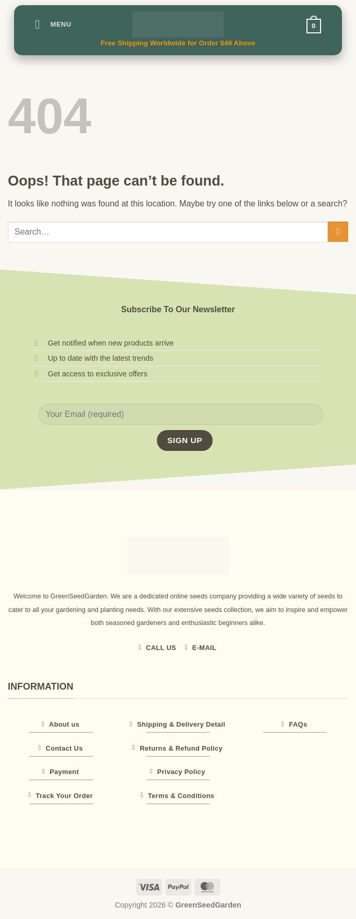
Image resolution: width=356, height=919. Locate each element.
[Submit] (338, 232)
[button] (53, 24)
